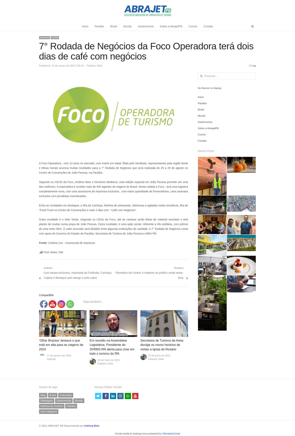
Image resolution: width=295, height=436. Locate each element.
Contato (208, 26)
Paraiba (99, 26)
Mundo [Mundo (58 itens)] (79, 400)
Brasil (113, 26)
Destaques (44, 37)
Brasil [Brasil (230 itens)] (53, 395)
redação (51, 359)
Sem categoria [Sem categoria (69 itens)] (49, 411)
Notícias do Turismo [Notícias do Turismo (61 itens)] (52, 406)
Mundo (127, 26)
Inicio (85, 26)
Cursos (193, 26)
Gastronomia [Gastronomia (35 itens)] (64, 400)
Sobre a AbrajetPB (171, 26)
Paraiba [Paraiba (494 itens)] (71, 406)
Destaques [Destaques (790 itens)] (47, 400)
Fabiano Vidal (94, 65)
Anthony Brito (91, 425)
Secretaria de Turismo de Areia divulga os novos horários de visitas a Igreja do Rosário (161, 345)
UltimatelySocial (171, 433)
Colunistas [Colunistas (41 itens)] (66, 395)
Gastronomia (146, 26)
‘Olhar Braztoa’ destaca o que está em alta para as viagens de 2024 (61, 345)
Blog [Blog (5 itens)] (43, 395)
